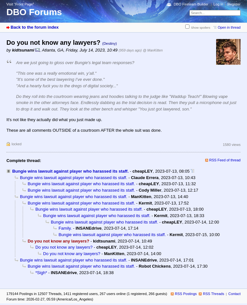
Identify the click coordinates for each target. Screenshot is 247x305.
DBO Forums (34, 12)
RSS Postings (186, 294)
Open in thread (229, 27)
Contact (234, 294)
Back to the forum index (35, 27)
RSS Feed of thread (225, 160)
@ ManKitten (153, 50)
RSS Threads (213, 294)
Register (234, 4)
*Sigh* (41, 272)
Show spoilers (200, 27)
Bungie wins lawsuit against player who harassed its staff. (70, 171)
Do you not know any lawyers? (64, 247)
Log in (218, 4)
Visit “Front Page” (20, 4)
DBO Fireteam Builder (191, 4)
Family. (65, 228)
